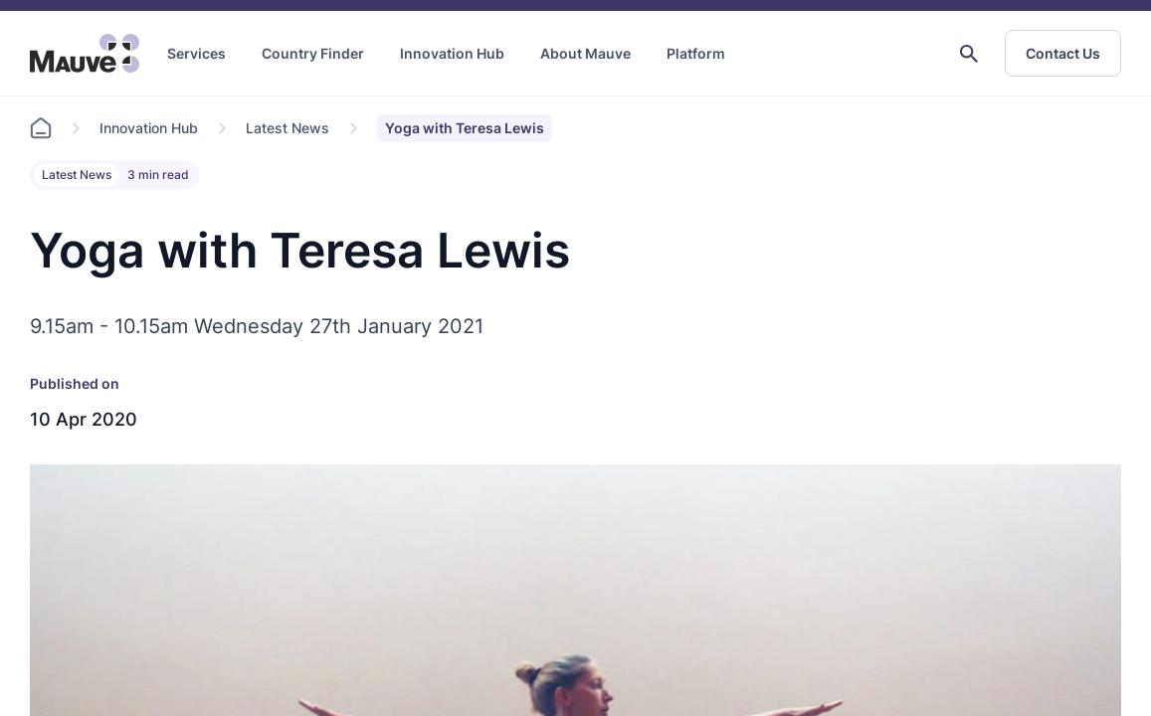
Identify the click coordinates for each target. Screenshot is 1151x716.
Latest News (287, 127)
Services (196, 53)
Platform (696, 53)
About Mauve (585, 53)
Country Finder (313, 53)
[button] (969, 54)
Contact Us (1063, 53)
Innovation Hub (452, 53)
